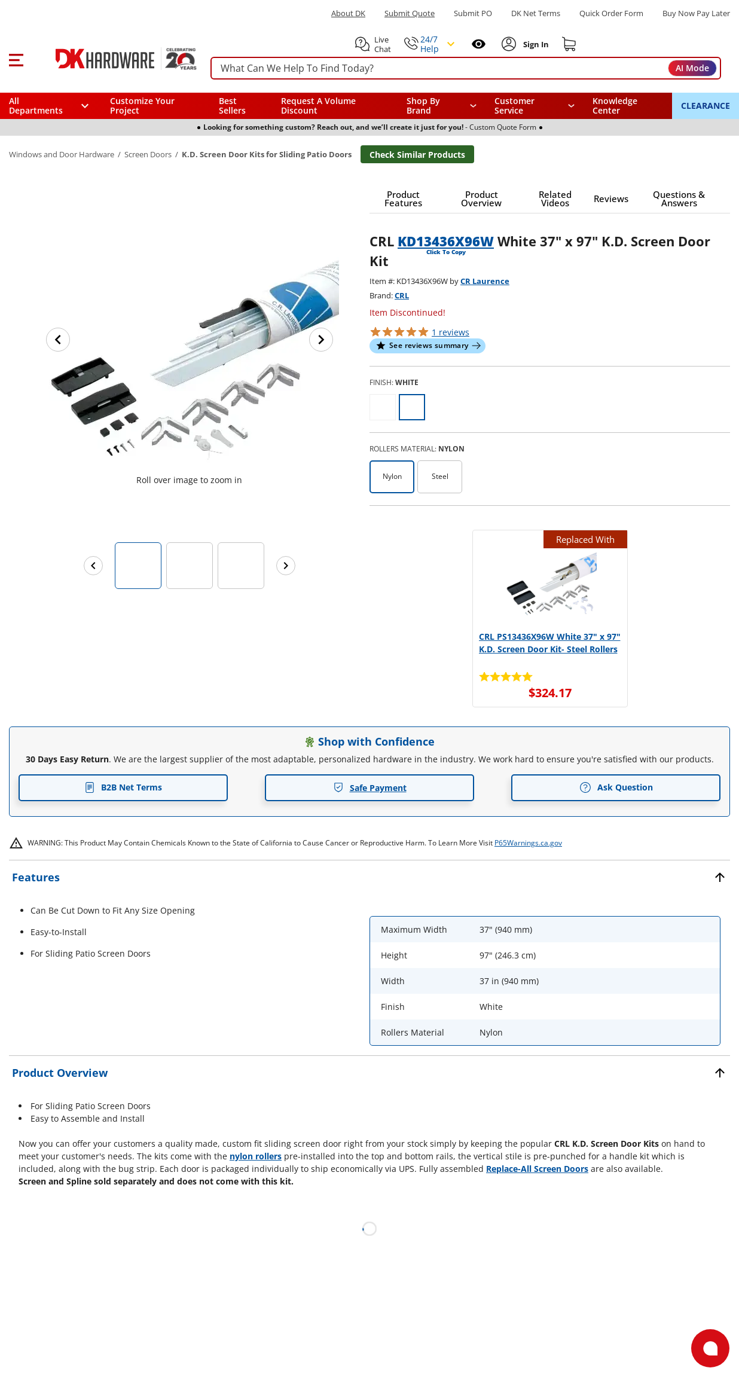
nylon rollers (256, 1156)
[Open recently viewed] (478, 43)
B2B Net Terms (123, 787)
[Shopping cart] (569, 44)
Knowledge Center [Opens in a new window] (615, 105)
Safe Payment (370, 787)
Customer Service (514, 105)
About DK (348, 13)
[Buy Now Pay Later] (696, 13)
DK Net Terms (535, 13)
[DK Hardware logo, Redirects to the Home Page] (113, 58)
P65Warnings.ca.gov (528, 843)
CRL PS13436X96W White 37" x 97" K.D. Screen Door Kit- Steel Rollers (550, 643)
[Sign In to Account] (535, 44)
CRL (402, 295)
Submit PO (473, 13)
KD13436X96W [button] (446, 241)
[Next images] (285, 565)
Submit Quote (409, 13)
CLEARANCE (705, 105)
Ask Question (616, 787)
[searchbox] (466, 68)
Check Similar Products (417, 154)
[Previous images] (93, 565)
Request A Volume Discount (318, 105)
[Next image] (321, 340)
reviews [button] (450, 332)
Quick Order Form (611, 13)
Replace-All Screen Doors (537, 1168)
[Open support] (710, 1348)
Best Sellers (232, 105)
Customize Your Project (142, 105)
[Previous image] (58, 340)
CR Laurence (484, 281)
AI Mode (692, 68)
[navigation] (534, 106)
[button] (16, 59)
